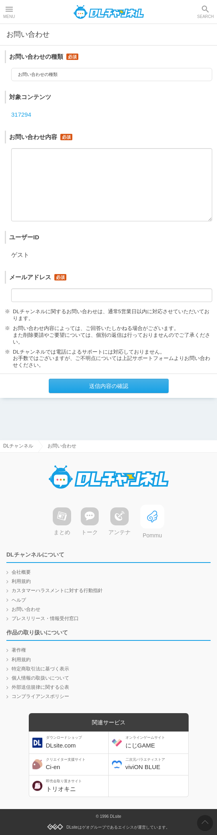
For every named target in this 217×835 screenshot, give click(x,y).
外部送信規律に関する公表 (40, 687)
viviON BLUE (155, 764)
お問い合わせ (26, 609)
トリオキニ (76, 785)
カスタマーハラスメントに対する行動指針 (57, 591)
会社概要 (21, 572)
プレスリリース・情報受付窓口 (45, 618)
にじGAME (155, 742)
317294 (21, 116)
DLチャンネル (109, 12)
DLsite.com (76, 742)
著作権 (19, 650)
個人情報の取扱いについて (40, 678)
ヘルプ (19, 600)
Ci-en (76, 764)
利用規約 (21, 581)
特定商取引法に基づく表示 (40, 669)
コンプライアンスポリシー (40, 697)
